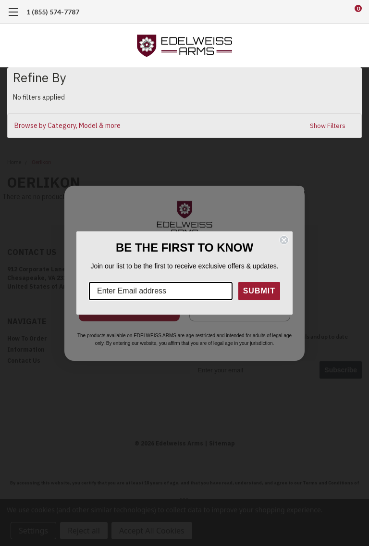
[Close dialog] (284, 240)
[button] (184, 126)
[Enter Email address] (161, 291)
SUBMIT (259, 291)
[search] (318, 12)
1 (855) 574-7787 (52, 12)
